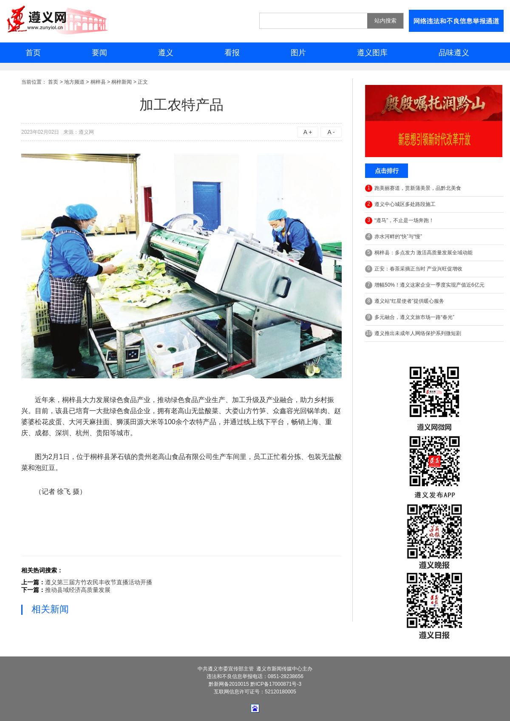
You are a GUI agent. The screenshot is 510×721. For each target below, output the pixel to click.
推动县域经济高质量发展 (77, 589)
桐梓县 (98, 82)
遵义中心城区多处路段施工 (400, 204)
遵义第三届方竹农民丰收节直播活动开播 (98, 582)
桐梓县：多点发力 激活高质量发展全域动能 (419, 252)
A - (330, 132)
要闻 (99, 52)
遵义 (165, 52)
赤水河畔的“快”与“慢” (393, 236)
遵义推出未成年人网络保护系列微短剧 (413, 333)
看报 (232, 52)
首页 (33, 52)
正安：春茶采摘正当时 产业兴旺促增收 (413, 269)
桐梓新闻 (121, 82)
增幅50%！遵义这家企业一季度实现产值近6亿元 (424, 285)
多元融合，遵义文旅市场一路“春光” (409, 317)
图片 (298, 52)
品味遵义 (454, 52)
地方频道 (74, 82)
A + (307, 132)
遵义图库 (372, 52)
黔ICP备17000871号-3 (275, 684)
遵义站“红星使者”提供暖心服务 (404, 301)
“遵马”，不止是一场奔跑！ (399, 220)
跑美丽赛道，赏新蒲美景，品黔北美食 (413, 188)
